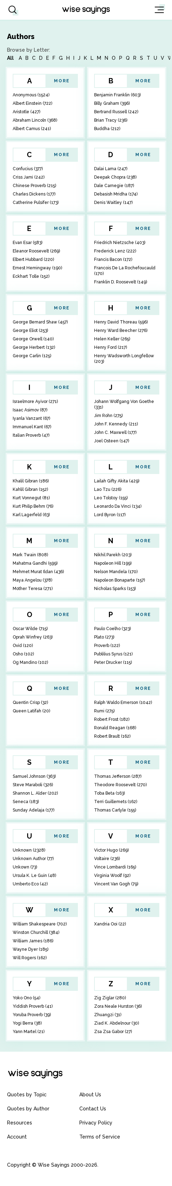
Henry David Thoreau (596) (121, 322)
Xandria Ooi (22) (110, 924)
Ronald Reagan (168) (115, 727)
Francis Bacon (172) (113, 259)
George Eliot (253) (30, 330)
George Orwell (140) (33, 338)
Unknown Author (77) (33, 858)
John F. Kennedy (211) (116, 424)
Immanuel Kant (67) (32, 426)
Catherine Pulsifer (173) (36, 202)
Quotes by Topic (27, 1094)
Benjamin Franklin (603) (117, 94)
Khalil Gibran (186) (31, 481)
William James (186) (33, 940)
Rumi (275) (104, 711)
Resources (19, 1123)
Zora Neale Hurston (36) (118, 1006)
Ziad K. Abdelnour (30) (116, 1023)
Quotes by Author (28, 1108)
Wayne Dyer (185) (30, 949)
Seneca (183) (26, 801)
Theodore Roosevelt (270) (120, 784)
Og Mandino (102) (30, 662)
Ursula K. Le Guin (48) (34, 875)
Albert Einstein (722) (32, 103)
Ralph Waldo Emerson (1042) (123, 702)
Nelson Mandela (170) (115, 571)
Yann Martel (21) (28, 1031)
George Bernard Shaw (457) (40, 322)
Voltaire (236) (107, 858)
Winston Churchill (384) (36, 932)
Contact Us (92, 1108)
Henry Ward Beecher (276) (120, 330)
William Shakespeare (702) (40, 924)
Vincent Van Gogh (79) (116, 884)
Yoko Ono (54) (26, 997)
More (62, 80)
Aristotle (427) (26, 111)
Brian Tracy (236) (110, 120)
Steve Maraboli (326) (33, 784)
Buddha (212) (107, 128)
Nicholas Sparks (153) (115, 588)
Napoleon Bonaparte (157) (119, 580)
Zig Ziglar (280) (110, 997)
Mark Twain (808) (30, 554)
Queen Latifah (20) (31, 711)
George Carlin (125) (32, 355)
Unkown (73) (25, 867)
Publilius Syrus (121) (113, 654)
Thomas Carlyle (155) (115, 810)
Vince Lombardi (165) (115, 867)
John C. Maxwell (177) (115, 432)
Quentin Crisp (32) (30, 702)
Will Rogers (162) (30, 957)
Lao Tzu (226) (107, 489)
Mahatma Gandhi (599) (35, 563)
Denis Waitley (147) (113, 202)
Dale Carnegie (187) (114, 185)
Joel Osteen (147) (111, 440)
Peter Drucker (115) (113, 662)
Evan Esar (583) (27, 242)
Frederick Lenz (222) (115, 251)
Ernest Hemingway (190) (37, 267)
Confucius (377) (28, 168)
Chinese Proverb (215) (34, 185)
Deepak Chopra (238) (115, 177)
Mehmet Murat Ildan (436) (38, 571)
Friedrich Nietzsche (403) (119, 242)
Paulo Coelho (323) (112, 628)
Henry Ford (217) (110, 347)
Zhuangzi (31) (107, 1014)
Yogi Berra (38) (27, 1023)
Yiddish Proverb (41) (33, 1006)
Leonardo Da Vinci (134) (117, 506)
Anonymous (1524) (31, 94)
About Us (90, 1094)
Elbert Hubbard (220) (33, 259)
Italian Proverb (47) (31, 435)
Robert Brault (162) (112, 736)
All (10, 58)
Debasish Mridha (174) (115, 194)
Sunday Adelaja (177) (33, 810)
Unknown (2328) (29, 850)
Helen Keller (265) (112, 338)
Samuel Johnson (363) (34, 776)
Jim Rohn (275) (108, 415)
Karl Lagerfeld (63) (31, 514)
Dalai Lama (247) (110, 168)
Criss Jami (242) (28, 177)
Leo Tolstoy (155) (111, 497)
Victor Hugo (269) (111, 850)
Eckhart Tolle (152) (31, 276)
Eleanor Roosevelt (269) (36, 251)
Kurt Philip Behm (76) (33, 506)
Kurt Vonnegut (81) (31, 497)
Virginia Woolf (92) (112, 875)
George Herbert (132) (34, 347)
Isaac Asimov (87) (30, 410)
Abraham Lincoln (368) (35, 120)
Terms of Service (99, 1137)
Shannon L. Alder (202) (35, 793)
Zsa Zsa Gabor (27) (113, 1031)
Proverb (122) (107, 645)
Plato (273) (104, 637)
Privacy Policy (95, 1123)
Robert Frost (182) (111, 719)
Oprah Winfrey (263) (33, 637)
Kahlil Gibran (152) (30, 489)
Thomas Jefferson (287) (117, 776)
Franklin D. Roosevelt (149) (120, 282)
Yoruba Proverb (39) (32, 1014)
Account (17, 1137)
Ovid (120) (23, 645)
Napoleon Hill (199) (112, 563)
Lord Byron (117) (109, 514)
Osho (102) (23, 654)
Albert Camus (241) (32, 128)
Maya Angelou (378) (32, 580)
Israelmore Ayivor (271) (35, 401)
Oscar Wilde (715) (30, 628)
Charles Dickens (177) (34, 194)
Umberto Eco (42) (30, 884)
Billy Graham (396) (112, 103)
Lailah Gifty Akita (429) (116, 481)
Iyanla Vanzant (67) (31, 418)
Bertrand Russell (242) (116, 111)
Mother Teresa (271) (33, 588)
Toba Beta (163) (109, 793)
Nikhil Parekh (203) (112, 554)
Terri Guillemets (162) (115, 801)
